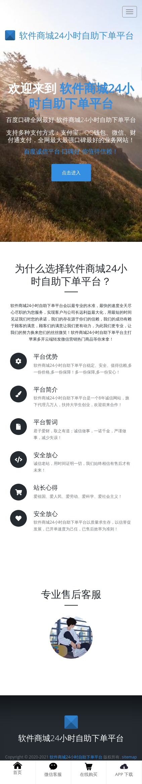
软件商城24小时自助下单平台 (81, 96)
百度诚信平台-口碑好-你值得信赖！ (71, 151)
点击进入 (71, 172)
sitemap (129, 757)
